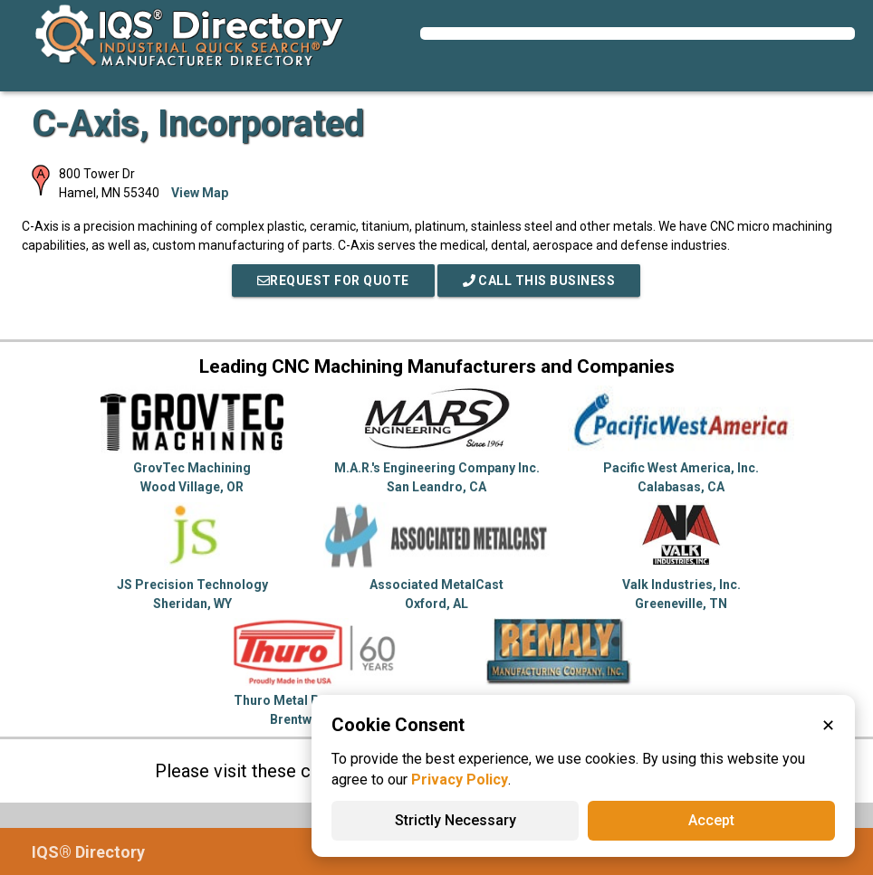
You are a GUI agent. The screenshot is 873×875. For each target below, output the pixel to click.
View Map (199, 192)
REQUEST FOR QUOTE (333, 280)
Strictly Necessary (455, 820)
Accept (711, 820)
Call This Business (539, 280)
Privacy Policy (459, 779)
